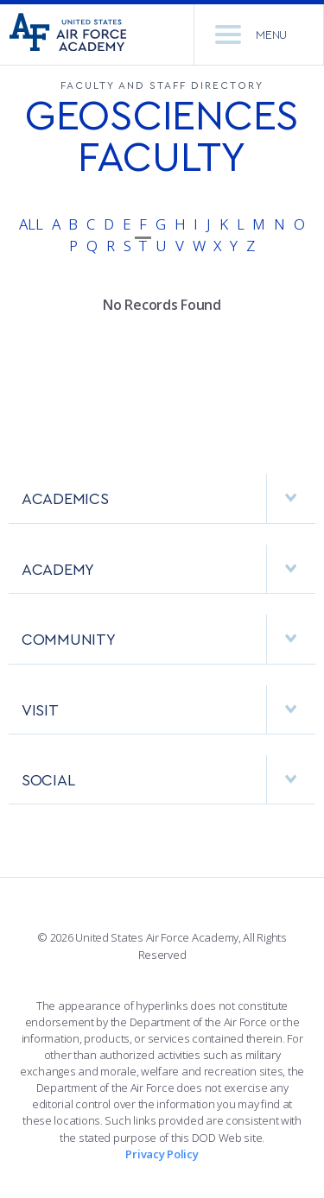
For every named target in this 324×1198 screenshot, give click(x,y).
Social (168, 779)
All (30, 224)
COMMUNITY (168, 639)
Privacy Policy (161, 1154)
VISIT (168, 709)
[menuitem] (162, 507)
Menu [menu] (251, 34)
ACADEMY (168, 569)
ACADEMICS (168, 498)
